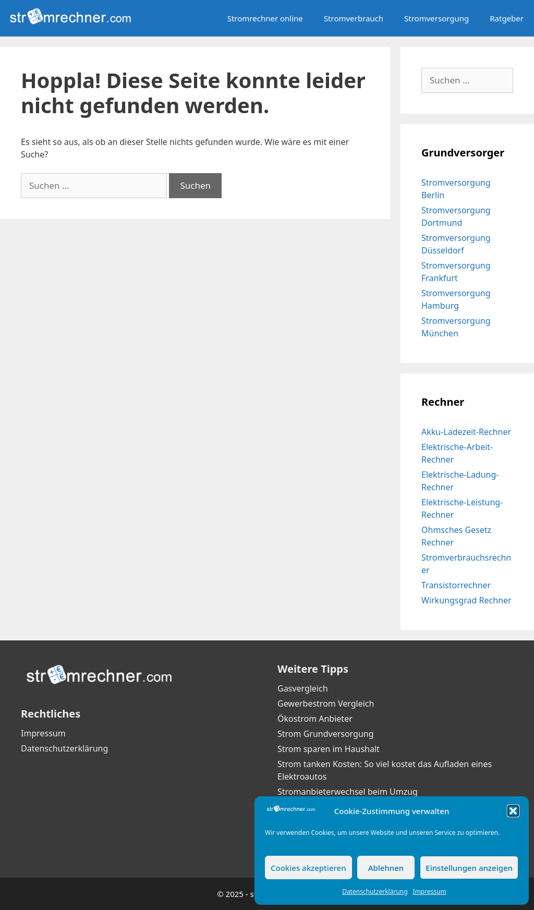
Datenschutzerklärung (374, 891)
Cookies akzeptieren (308, 868)
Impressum (429, 891)
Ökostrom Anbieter (315, 718)
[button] (513, 811)
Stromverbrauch (353, 18)
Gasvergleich (302, 688)
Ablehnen (386, 868)
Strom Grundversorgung (325, 733)
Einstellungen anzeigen (469, 868)
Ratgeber (507, 18)
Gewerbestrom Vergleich (325, 703)
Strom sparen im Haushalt (328, 749)
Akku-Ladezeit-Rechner (466, 432)
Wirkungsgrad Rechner (466, 600)
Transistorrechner (456, 585)
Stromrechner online (265, 18)
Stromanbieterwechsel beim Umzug (347, 791)
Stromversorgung (436, 18)
